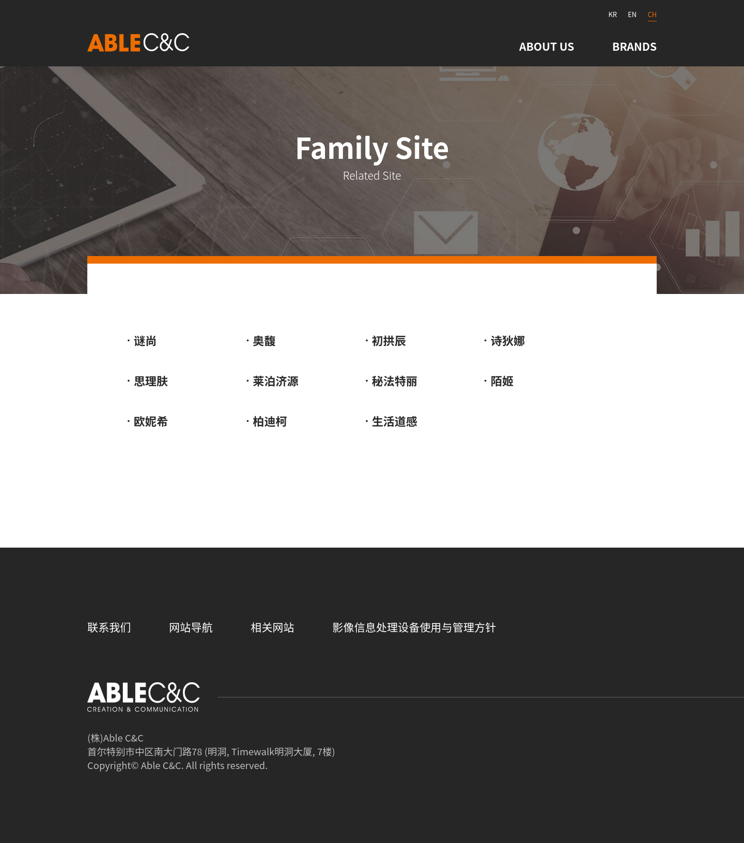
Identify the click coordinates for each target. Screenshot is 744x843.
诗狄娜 (508, 340)
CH (652, 14)
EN (632, 14)
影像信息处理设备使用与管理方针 (414, 627)
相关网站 (272, 627)
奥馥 (264, 340)
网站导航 (191, 627)
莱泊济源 (275, 380)
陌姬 (502, 380)
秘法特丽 (395, 380)
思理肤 (151, 380)
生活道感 (395, 420)
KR (612, 14)
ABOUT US (546, 46)
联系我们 (109, 627)
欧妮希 (151, 420)
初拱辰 (389, 340)
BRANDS (634, 46)
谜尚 (145, 340)
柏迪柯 (270, 420)
